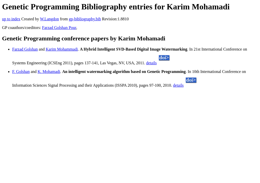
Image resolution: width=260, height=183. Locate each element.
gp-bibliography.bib (85, 19)
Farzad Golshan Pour (59, 27)
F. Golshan (21, 71)
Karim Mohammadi (62, 49)
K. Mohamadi (49, 71)
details (151, 63)
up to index (11, 19)
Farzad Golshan (25, 49)
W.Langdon (49, 19)
